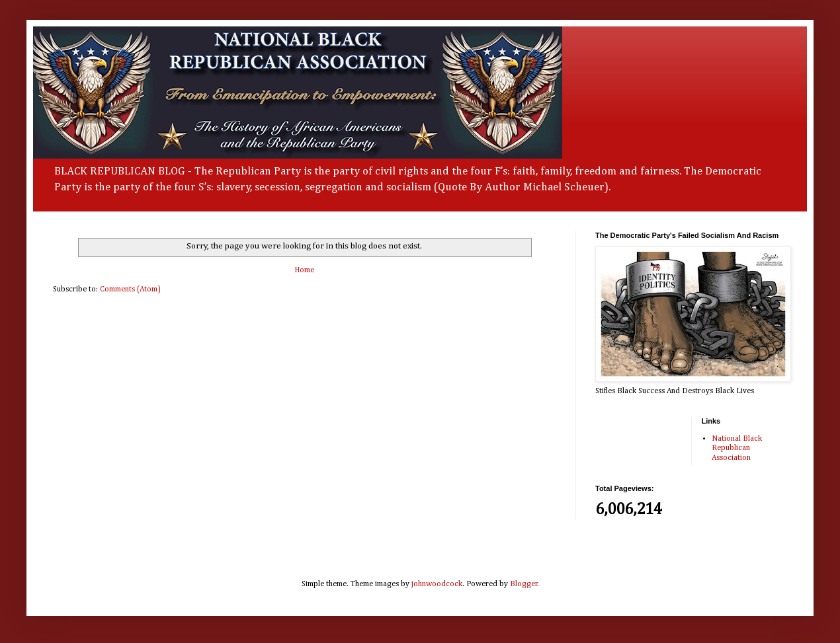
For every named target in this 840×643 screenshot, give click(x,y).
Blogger (524, 584)
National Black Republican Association (737, 448)
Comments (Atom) (130, 289)
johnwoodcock (436, 584)
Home (304, 270)
